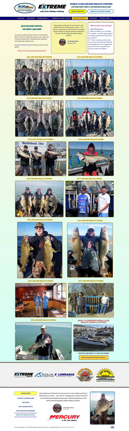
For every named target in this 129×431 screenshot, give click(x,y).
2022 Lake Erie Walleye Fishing (39, 98)
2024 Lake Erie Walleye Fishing (39, 57)
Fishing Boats (43, 18)
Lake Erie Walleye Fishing (52, 11)
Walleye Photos (80, 18)
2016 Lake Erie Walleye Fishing (39, 219)
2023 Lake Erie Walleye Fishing (89, 57)
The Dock (20, 18)
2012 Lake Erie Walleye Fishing (43, 320)
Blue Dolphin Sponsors (25, 410)
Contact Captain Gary (25, 398)
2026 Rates (31, 18)
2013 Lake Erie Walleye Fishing (91, 281)
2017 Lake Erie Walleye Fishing (89, 178)
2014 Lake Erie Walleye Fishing (40, 281)
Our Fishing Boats (25, 406)
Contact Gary (106, 18)
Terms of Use (71, 427)
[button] (52, 38)
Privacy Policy (63, 427)
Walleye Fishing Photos (25, 415)
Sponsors (93, 18)
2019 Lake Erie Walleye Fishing (91, 139)
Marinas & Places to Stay (61, 18)
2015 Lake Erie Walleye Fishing (90, 220)
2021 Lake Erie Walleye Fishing (89, 98)
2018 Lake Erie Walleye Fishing (39, 178)
